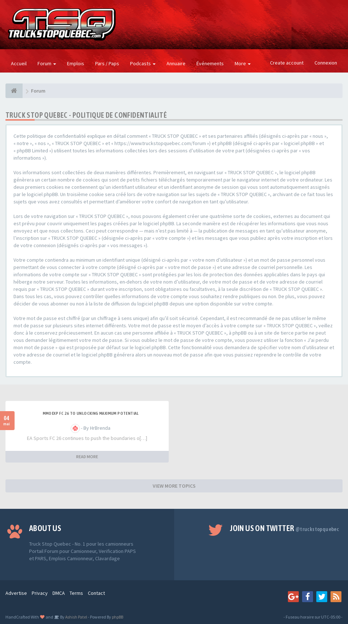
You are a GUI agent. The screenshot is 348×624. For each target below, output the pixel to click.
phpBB (117, 617)
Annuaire (176, 63)
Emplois (75, 63)
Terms (76, 593)
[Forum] (14, 90)
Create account (287, 62)
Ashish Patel (75, 617)
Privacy (40, 593)
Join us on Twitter (284, 528)
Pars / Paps (107, 63)
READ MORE (87, 456)
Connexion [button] (325, 62)
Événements (210, 63)
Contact (96, 593)
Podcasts (143, 63)
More (243, 63)
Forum (47, 63)
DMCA (58, 593)
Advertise (16, 593)
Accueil (19, 63)
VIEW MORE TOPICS (174, 486)
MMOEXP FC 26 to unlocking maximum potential (91, 413)
